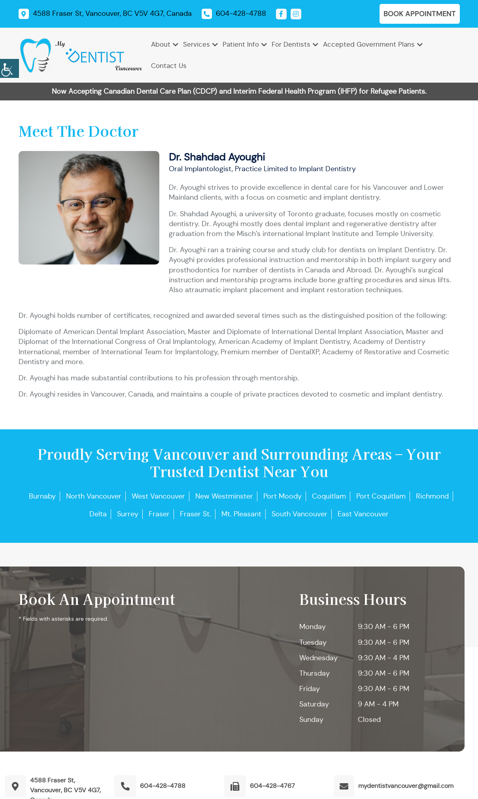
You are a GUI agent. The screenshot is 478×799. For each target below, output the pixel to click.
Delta (98, 514)
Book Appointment (420, 13)
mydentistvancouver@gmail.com (405, 786)
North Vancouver (93, 496)
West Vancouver (158, 496)
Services (196, 44)
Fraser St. (195, 514)
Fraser (159, 514)
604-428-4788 (162, 786)
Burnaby (42, 496)
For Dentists (291, 44)
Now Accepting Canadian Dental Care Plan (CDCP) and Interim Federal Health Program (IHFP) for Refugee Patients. (239, 91)
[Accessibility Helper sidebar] (9, 67)
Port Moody (282, 496)
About (160, 44)
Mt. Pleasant (241, 514)
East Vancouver (363, 514)
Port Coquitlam (381, 496)
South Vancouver (299, 514)
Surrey (127, 514)
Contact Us (169, 66)
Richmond (432, 496)
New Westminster (224, 496)
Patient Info (241, 44)
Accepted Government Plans (369, 44)
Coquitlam (329, 496)
